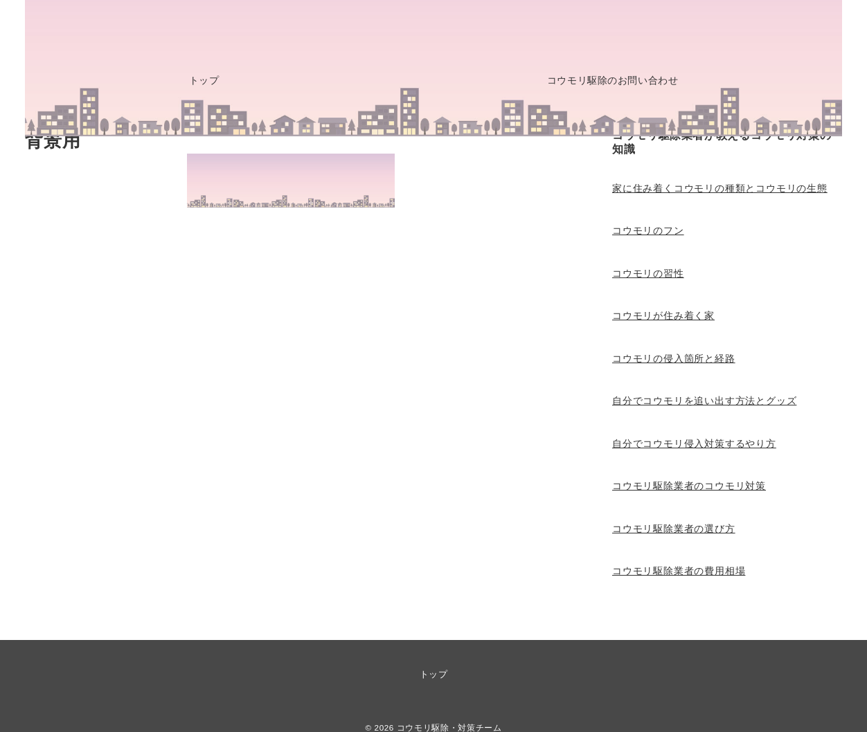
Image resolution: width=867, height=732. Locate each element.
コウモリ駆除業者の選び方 (673, 528)
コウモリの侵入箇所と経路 (673, 358)
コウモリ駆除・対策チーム (449, 727)
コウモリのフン (648, 230)
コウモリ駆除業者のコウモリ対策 (689, 485)
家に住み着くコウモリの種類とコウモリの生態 (720, 188)
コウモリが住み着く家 (663, 315)
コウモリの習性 (648, 273)
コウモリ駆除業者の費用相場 (678, 570)
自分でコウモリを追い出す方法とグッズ (704, 400)
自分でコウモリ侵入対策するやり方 (694, 443)
